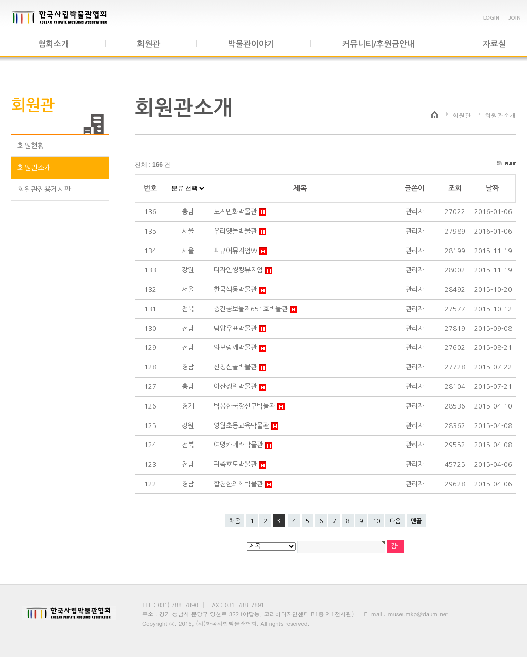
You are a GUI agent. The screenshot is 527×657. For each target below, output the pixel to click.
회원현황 (30, 145)
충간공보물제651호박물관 (252, 309)
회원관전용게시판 (44, 189)
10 (376, 521)
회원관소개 (34, 167)
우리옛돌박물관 (236, 231)
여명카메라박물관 (239, 444)
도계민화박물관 (236, 211)
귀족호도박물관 (236, 464)
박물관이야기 (251, 44)
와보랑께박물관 (236, 347)
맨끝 (416, 521)
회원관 (148, 44)
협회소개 (53, 44)
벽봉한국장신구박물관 (245, 406)
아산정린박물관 (236, 386)
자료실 (494, 44)
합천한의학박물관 (239, 484)
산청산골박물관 (236, 367)
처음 (234, 521)
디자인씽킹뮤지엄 (239, 270)
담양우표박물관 (236, 328)
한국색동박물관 (236, 289)
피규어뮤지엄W (236, 250)
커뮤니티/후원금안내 (378, 44)
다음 (395, 521)
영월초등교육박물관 (242, 425)
